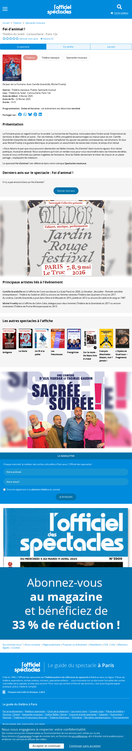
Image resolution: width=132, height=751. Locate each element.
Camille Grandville (12, 291)
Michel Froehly (10, 303)
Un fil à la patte (39, 353)
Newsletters (96, 644)
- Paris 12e (30, 34)
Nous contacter (33, 644)
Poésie (33, 89)
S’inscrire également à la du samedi (33, 489)
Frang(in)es (73, 352)
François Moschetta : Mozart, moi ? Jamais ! (106, 356)
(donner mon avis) (28, 38)
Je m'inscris (66, 497)
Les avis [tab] (111, 46)
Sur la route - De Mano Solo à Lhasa (90, 355)
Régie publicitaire (51, 644)
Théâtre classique (20, 89)
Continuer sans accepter (85, 746)
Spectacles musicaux (75, 163)
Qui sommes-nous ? (13, 644)
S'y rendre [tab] (68, 46)
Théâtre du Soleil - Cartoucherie (25, 92)
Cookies (16, 647)
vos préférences (79, 736)
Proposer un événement (74, 644)
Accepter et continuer (46, 746)
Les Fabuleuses (57, 353)
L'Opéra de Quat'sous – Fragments (121, 354)
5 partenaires (24, 736)
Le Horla (23, 351)
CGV (106, 644)
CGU (113, 644)
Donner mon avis (66, 190)
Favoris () (47, 38)
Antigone (7, 352)
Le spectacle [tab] (23, 46)
